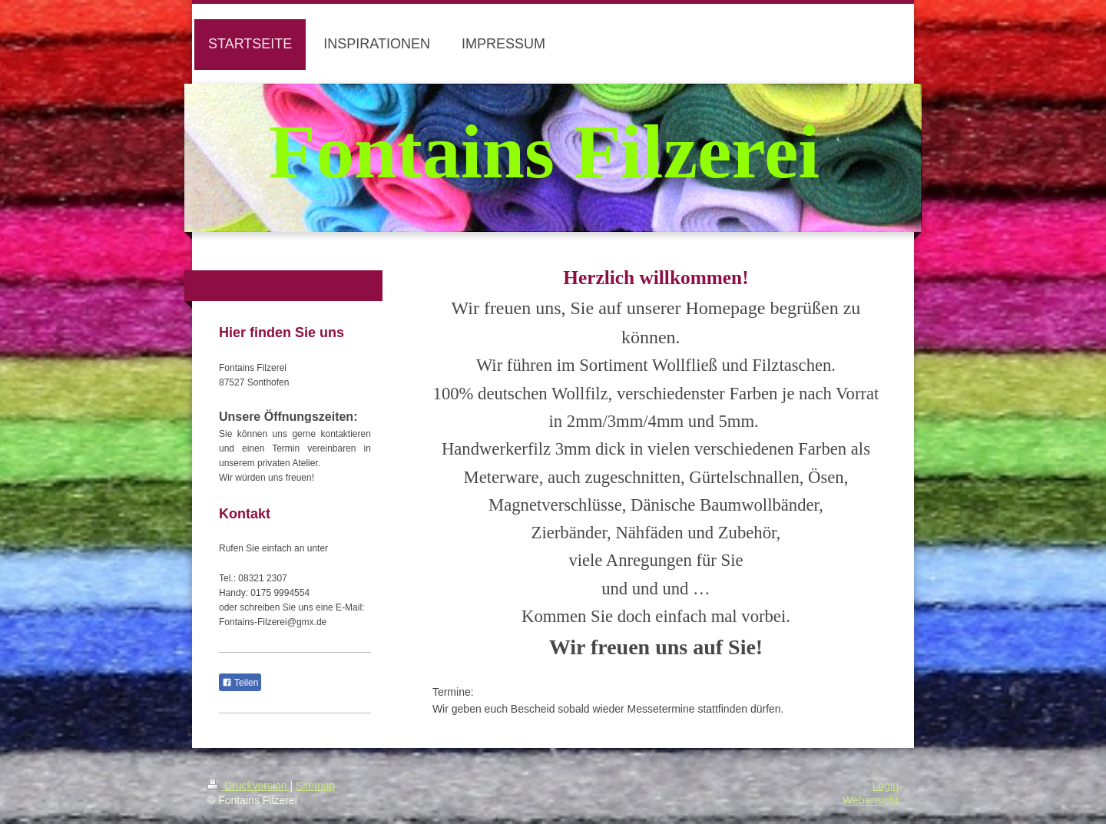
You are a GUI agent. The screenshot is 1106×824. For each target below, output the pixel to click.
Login (886, 785)
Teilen (240, 682)
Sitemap (315, 785)
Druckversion (248, 785)
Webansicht (871, 800)
